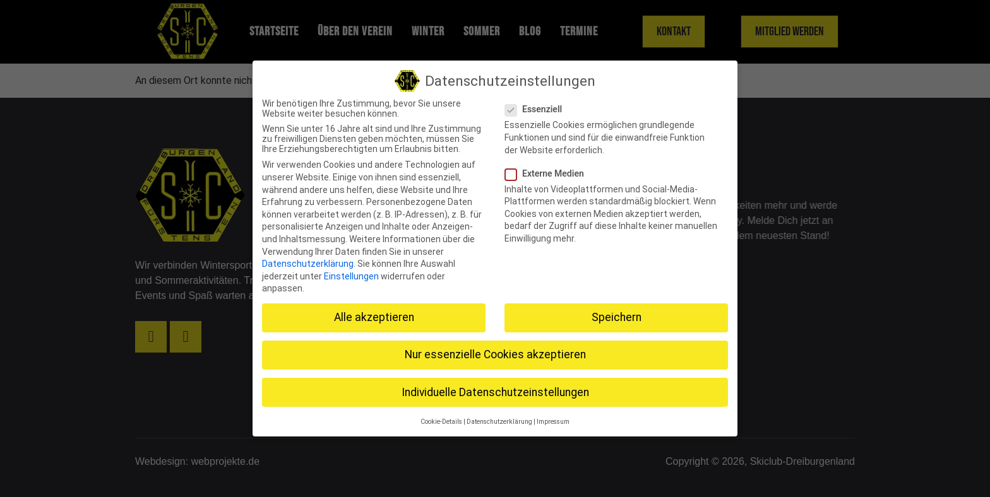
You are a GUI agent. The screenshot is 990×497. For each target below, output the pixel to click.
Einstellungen (351, 276)
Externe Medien (548, 173)
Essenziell (537, 109)
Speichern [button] (616, 317)
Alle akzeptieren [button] (374, 317)
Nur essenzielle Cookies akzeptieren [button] (495, 354)
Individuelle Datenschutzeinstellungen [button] (495, 391)
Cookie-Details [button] (441, 422)
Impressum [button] (553, 422)
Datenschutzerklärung (308, 264)
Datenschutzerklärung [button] (499, 422)
